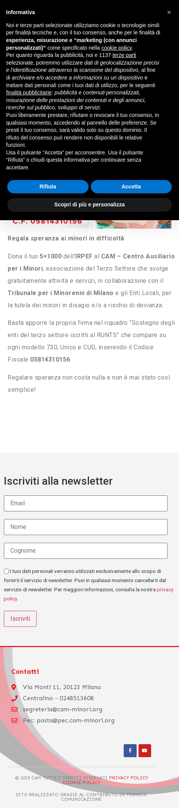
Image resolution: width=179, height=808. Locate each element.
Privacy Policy (128, 777)
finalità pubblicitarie (29, 92)
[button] (169, 12)
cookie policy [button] (117, 48)
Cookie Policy (81, 782)
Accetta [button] (131, 186)
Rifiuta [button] (47, 186)
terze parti (124, 55)
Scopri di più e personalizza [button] (89, 204)
